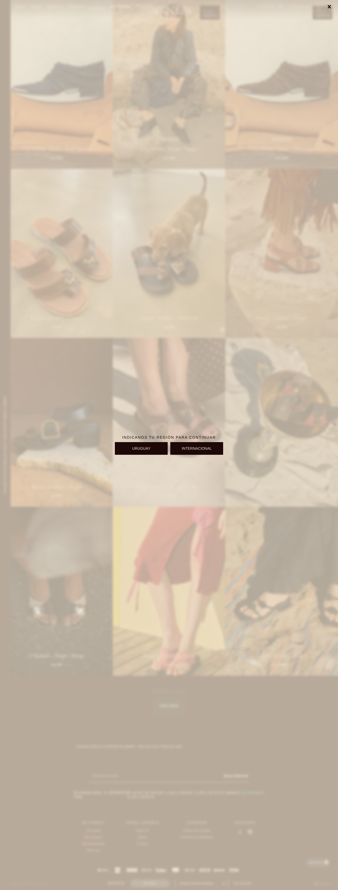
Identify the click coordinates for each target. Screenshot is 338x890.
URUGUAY (141, 448)
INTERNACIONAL (197, 448)
